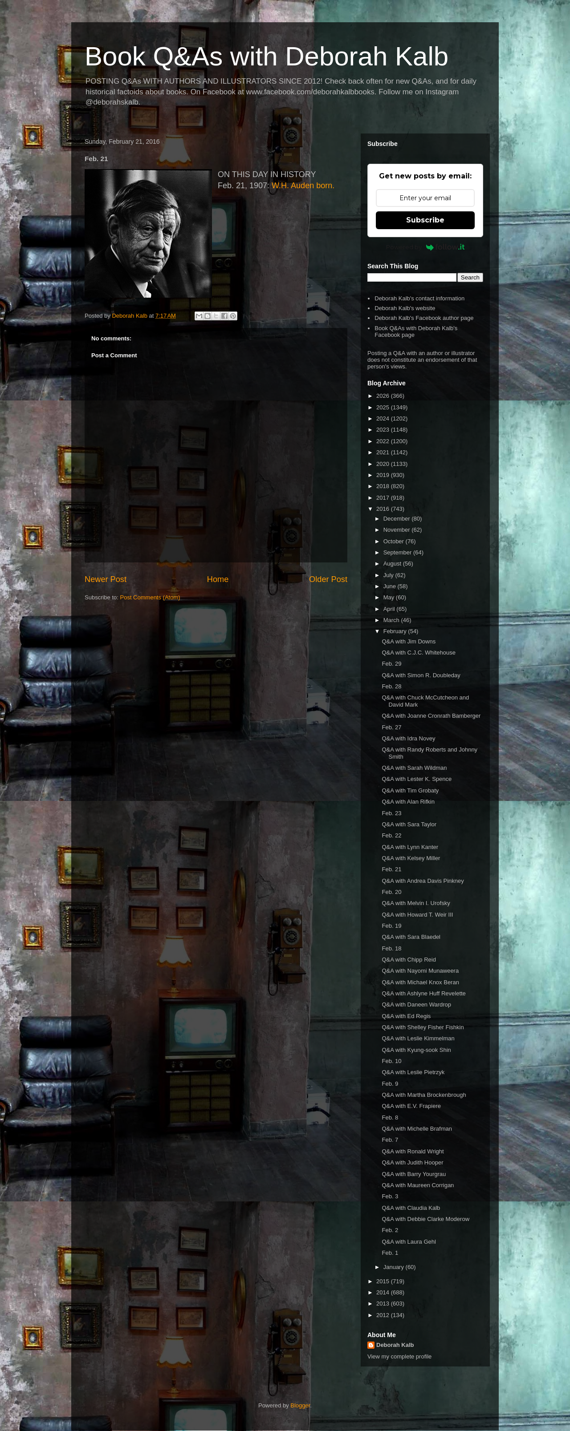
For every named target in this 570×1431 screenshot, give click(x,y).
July (389, 575)
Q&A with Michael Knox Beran (420, 982)
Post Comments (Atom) (150, 597)
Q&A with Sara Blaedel (411, 937)
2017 (383, 497)
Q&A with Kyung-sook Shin (416, 1050)
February (395, 631)
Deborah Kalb (395, 1345)
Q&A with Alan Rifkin (408, 801)
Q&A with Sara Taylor (409, 824)
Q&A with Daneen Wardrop (416, 1004)
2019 (383, 475)
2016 (383, 508)
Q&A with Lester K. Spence (417, 779)
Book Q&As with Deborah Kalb (266, 56)
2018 (383, 486)
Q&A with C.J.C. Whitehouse (418, 652)
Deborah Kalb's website (405, 308)
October (394, 541)
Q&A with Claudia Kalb (411, 1208)
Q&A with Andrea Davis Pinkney (423, 880)
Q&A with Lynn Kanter (410, 847)
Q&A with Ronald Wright (413, 1151)
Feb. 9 (390, 1083)
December (397, 518)
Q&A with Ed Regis (406, 1016)
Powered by (425, 247)
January (394, 1267)
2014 (383, 1292)
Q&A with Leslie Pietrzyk (413, 1072)
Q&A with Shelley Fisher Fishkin (423, 1027)
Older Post (328, 579)
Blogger (300, 1405)
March (392, 620)
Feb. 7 (390, 1139)
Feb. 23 (391, 813)
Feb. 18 (391, 948)
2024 (383, 418)
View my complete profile (399, 1356)
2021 (383, 452)
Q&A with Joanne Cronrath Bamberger (431, 715)
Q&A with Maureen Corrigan (418, 1185)
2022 (383, 441)
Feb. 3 (390, 1196)
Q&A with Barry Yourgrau (414, 1174)
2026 (383, 395)
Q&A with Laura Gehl (409, 1241)
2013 (383, 1303)
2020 (383, 464)
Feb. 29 (391, 663)
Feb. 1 (390, 1252)
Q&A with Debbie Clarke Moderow (425, 1219)
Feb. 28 (391, 686)
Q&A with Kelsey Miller (411, 858)
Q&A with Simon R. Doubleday (421, 675)
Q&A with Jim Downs (409, 641)
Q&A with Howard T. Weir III (417, 914)
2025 (383, 407)
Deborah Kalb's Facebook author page (424, 318)
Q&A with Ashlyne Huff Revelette (423, 993)
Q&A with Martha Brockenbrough (424, 1094)
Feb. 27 (391, 727)
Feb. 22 (391, 835)
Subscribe (425, 220)
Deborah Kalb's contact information (419, 298)
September (398, 552)
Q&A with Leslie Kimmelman (418, 1038)
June (390, 586)
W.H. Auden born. (303, 185)
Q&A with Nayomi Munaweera (420, 970)
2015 (383, 1281)
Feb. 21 (391, 869)
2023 (383, 429)
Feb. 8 (390, 1117)
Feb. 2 (390, 1230)
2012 (383, 1315)
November (397, 529)
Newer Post (105, 579)
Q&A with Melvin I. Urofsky (416, 903)
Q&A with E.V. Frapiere (411, 1106)
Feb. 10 (391, 1061)
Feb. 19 (391, 925)
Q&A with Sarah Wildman (414, 767)
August (393, 563)
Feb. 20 (391, 892)
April (390, 609)
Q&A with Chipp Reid (409, 959)
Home (218, 579)
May (389, 597)
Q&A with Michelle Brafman (417, 1128)
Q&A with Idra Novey (408, 738)
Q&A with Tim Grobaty (410, 790)
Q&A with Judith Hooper (412, 1162)
